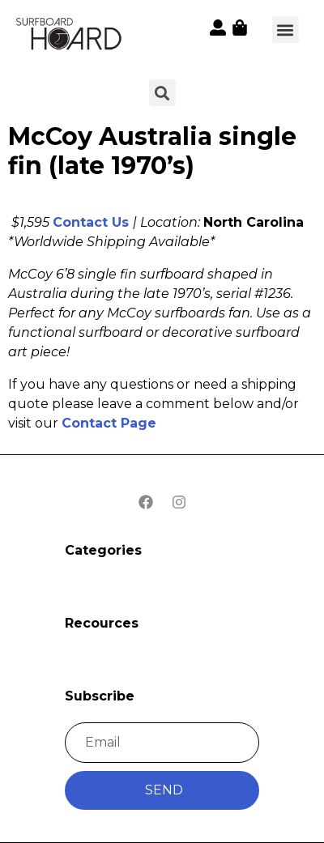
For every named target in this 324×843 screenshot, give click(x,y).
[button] (285, 29)
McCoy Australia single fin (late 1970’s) (152, 151)
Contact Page (109, 423)
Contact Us (91, 222)
